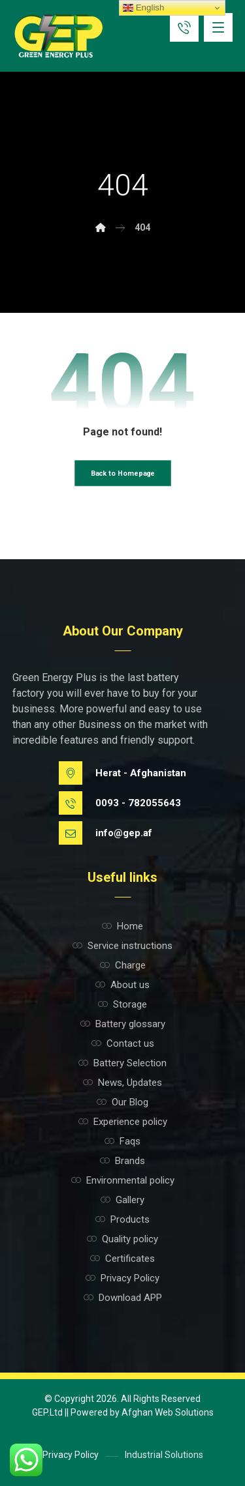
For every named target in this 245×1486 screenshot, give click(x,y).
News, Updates (122, 1082)
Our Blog (122, 1102)
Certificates (122, 1258)
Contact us (122, 1043)
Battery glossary (122, 1024)
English (143, 8)
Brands (122, 1161)
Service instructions (122, 946)
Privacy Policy (122, 1278)
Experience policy (122, 1122)
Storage (122, 1004)
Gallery (122, 1200)
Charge (123, 965)
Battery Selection (122, 1063)
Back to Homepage (122, 473)
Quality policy (122, 1239)
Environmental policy (122, 1180)
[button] (218, 27)
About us (122, 985)
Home (122, 926)
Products (122, 1219)
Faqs (122, 1141)
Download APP (123, 1298)
